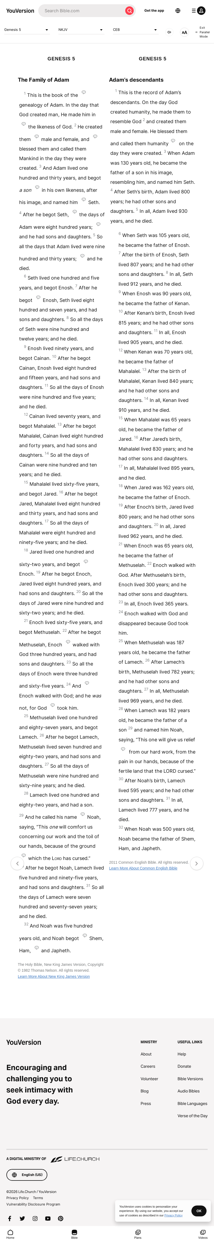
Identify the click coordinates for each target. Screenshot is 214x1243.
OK (199, 1211)
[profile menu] (197, 10)
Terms (38, 1198)
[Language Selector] (178, 10)
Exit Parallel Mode (202, 32)
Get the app (154, 10)
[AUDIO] (169, 32)
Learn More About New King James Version (54, 976)
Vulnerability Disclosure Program (33, 1204)
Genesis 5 (27, 30)
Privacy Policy (17, 1198)
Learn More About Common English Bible (143, 868)
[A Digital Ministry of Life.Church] (107, 1156)
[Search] (80, 10)
